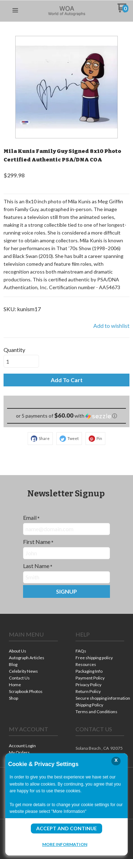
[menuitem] (33, 651)
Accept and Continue (66, 828)
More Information (64, 844)
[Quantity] (21, 361)
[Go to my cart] (122, 10)
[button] (15, 10)
